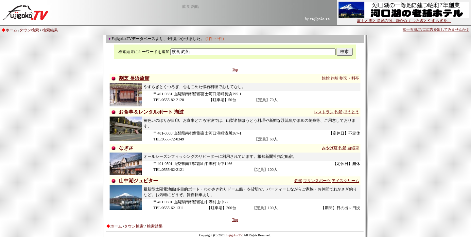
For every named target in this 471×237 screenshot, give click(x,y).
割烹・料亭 (349, 78)
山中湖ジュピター (138, 180)
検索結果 (50, 30)
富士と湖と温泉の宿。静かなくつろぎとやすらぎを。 (404, 18)
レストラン (324, 112)
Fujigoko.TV (234, 235)
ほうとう (351, 112)
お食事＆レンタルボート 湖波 (151, 112)
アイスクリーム (345, 180)
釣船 (335, 78)
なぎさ (126, 148)
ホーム (11, 30)
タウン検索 (29, 30)
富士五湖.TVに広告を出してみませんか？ (436, 29)
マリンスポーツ (317, 180)
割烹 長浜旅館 (134, 78)
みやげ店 (330, 148)
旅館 (326, 78)
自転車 (353, 148)
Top (235, 69)
